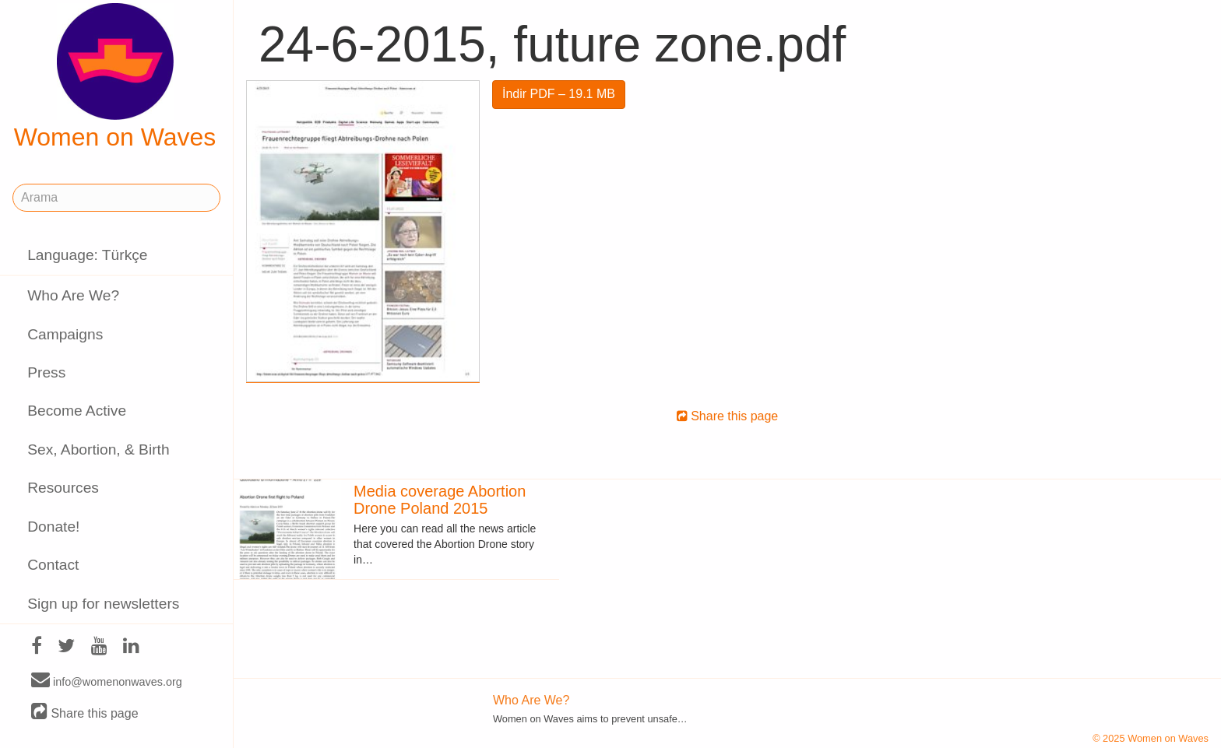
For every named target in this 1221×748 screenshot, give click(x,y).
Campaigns (65, 334)
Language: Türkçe (87, 255)
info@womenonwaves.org (106, 681)
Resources (63, 487)
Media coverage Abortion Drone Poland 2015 (440, 500)
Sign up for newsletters (103, 603)
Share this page (85, 712)
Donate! (53, 526)
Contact (53, 565)
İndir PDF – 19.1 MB (558, 93)
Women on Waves (115, 77)
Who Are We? (73, 295)
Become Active (76, 410)
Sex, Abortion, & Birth (98, 449)
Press (46, 372)
